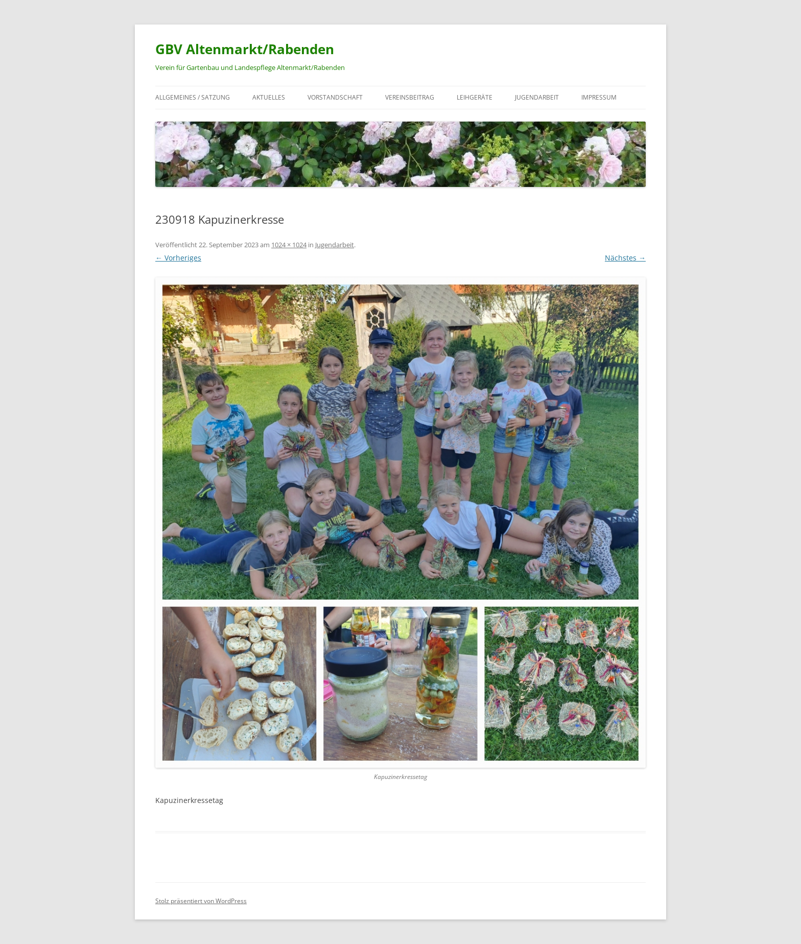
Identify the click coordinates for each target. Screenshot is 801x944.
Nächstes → (625, 258)
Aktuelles (268, 97)
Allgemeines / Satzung (192, 97)
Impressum (599, 97)
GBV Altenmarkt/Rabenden (244, 49)
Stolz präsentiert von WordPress (201, 900)
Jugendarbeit (537, 97)
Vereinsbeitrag (409, 97)
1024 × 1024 (289, 244)
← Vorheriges (178, 258)
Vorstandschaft (335, 97)
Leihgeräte (474, 97)
